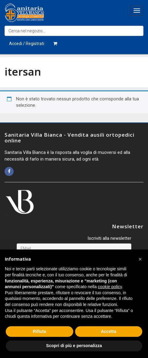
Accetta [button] (108, 331)
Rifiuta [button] (39, 331)
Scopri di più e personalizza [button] (74, 345)
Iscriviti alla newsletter (109, 238)
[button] (140, 259)
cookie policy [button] (110, 286)
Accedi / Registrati (26, 43)
